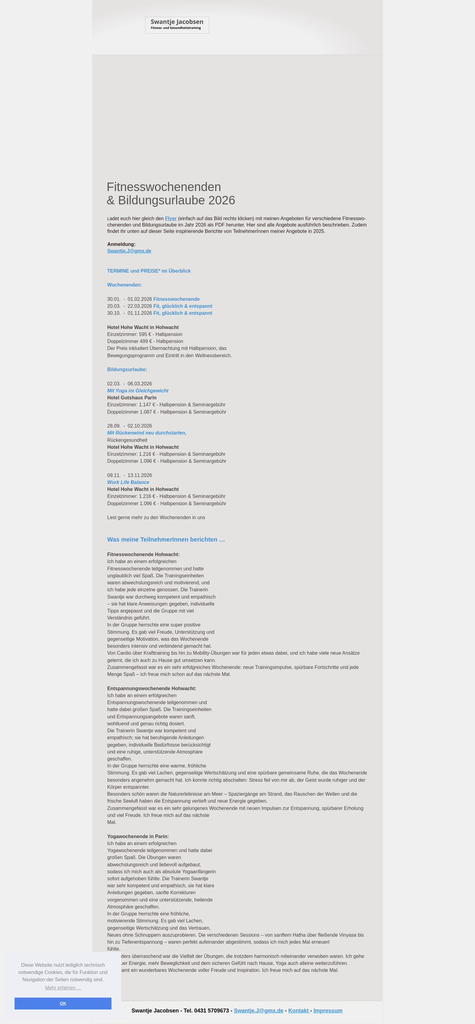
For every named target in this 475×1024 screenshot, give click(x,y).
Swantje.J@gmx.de (259, 1011)
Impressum (328, 1011)
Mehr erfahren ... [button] (63, 987)
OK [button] (63, 1003)
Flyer (171, 218)
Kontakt (298, 1011)
